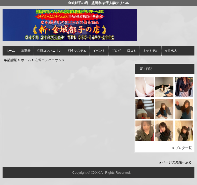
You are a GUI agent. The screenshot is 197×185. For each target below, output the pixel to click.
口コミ (131, 50)
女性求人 (171, 50)
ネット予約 (150, 50)
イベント (99, 50)
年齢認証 (10, 60)
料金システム (77, 50)
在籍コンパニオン (49, 50)
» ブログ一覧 (182, 148)
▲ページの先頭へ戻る (175, 162)
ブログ (116, 50)
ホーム (10, 50)
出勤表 (26, 50)
